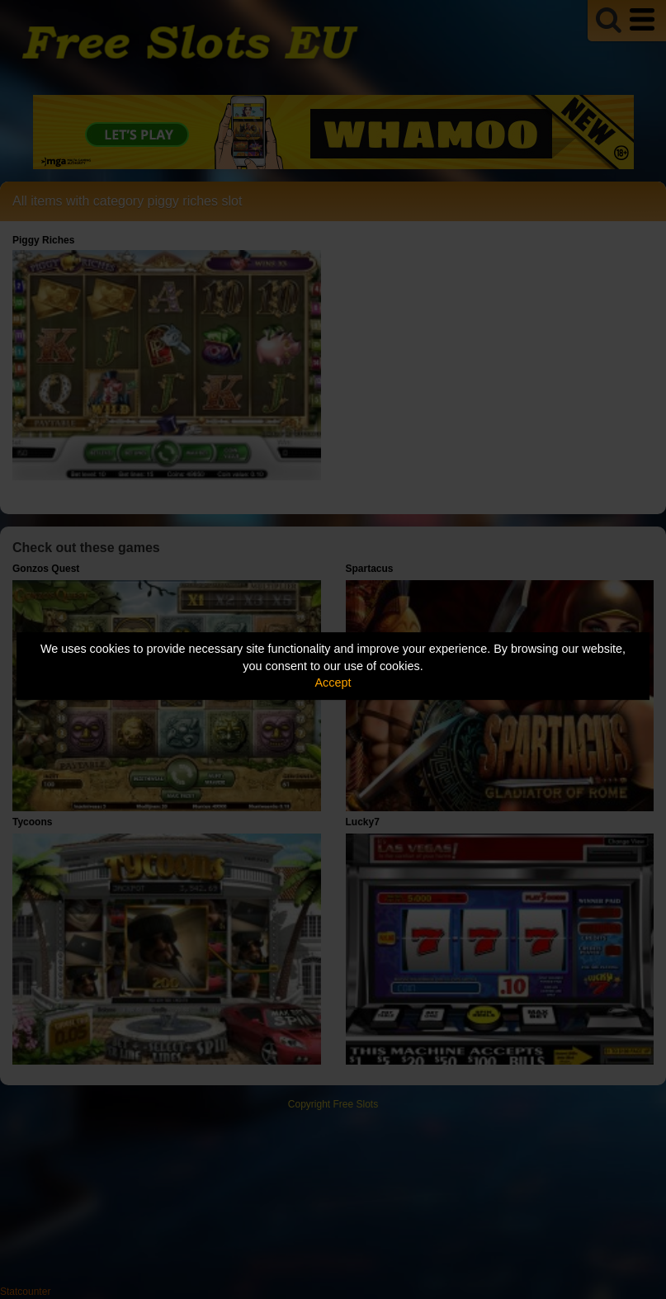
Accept (333, 682)
